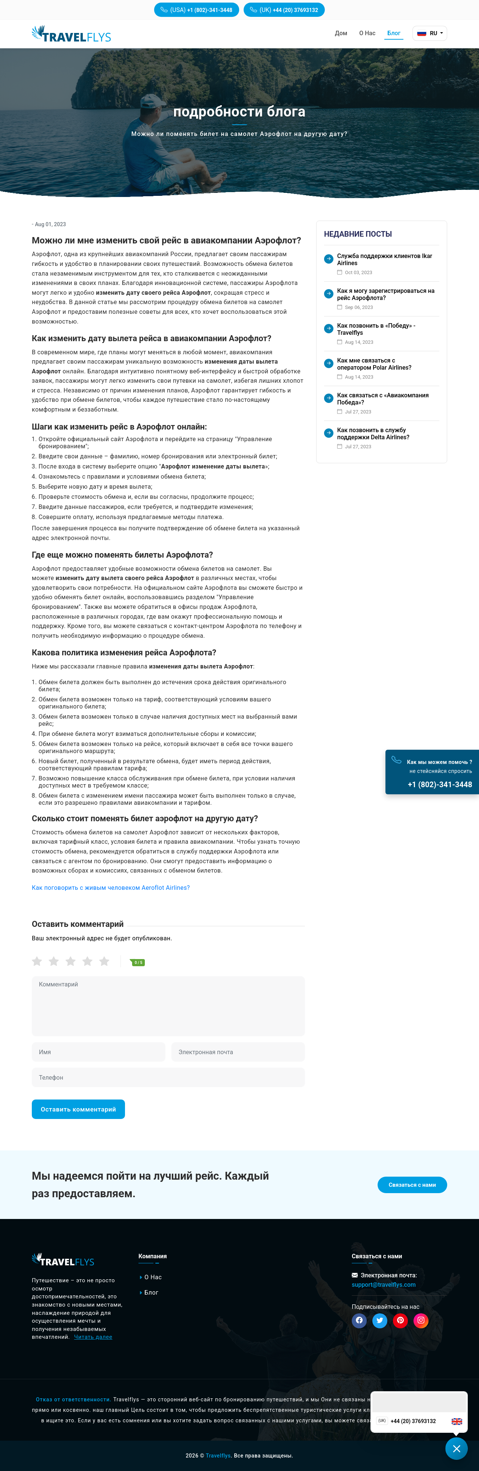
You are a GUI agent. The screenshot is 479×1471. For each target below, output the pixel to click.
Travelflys (218, 1456)
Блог (393, 33)
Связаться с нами (412, 1185)
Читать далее (93, 1337)
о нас (367, 33)
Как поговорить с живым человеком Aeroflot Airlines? (111, 887)
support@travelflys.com (384, 1284)
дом (341, 33)
